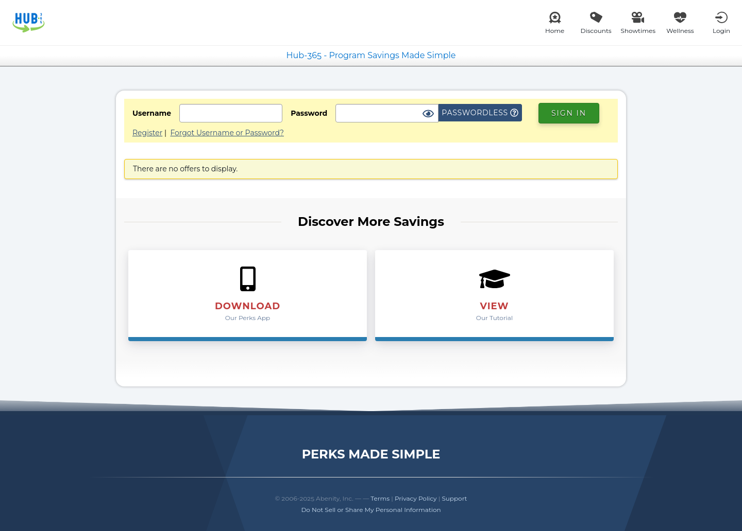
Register (147, 132)
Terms (380, 498)
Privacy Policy (416, 498)
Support (454, 498)
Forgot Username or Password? (227, 132)
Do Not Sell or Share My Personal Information (371, 510)
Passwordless (480, 112)
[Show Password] (428, 114)
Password (309, 113)
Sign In (568, 113)
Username (151, 113)
